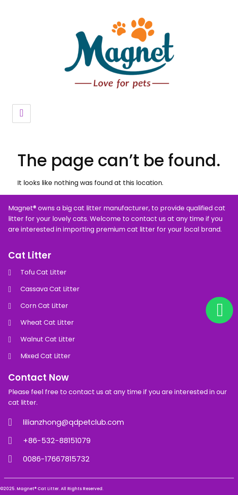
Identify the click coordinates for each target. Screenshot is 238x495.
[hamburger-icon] (21, 113)
